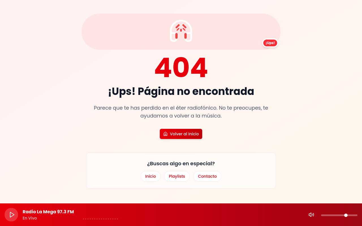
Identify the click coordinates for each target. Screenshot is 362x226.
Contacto (207, 176)
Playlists (177, 176)
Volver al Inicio (181, 134)
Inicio (150, 176)
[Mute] (311, 215)
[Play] (11, 214)
